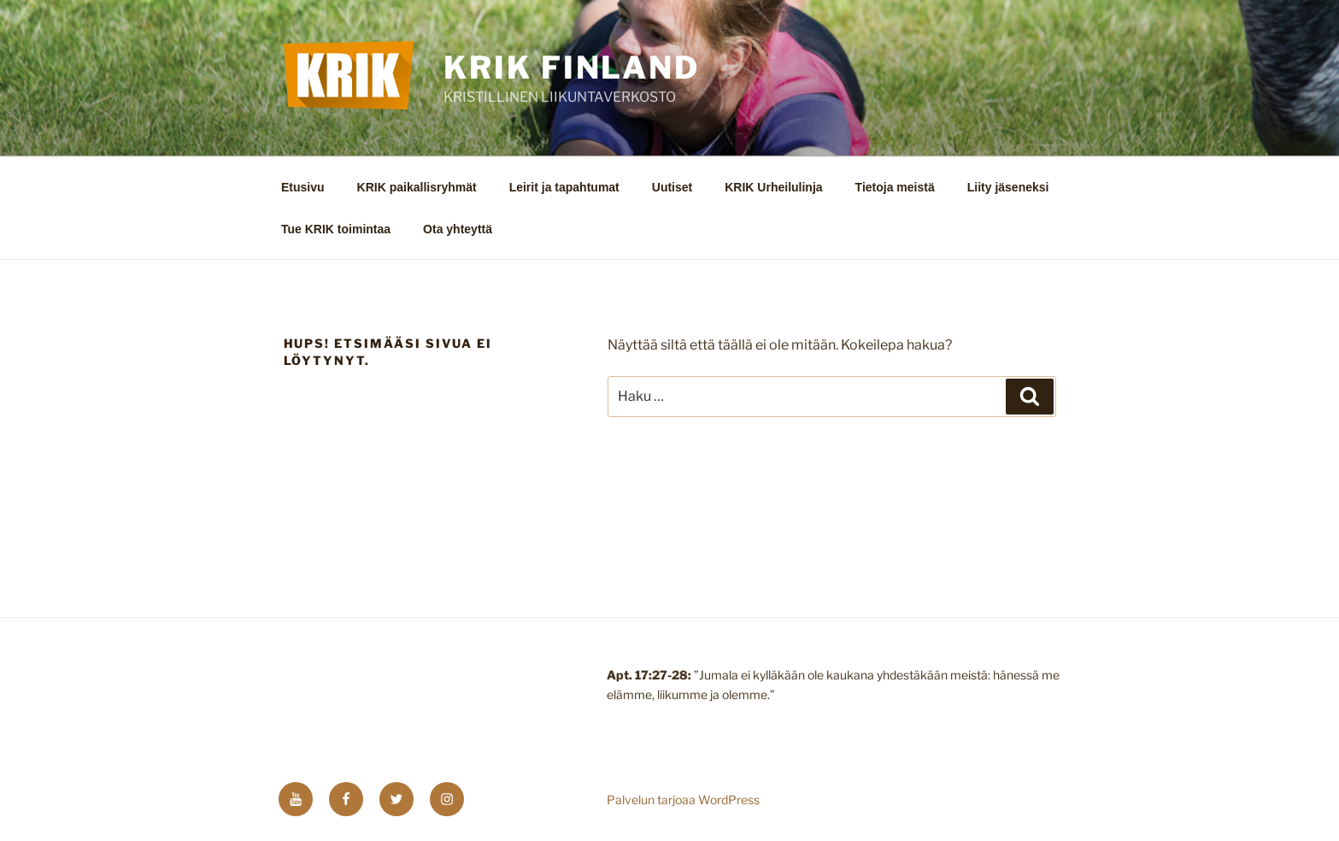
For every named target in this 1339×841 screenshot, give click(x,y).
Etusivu (303, 187)
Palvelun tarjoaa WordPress (683, 799)
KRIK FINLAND (571, 67)
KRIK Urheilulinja (773, 187)
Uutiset (672, 187)
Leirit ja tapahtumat (564, 187)
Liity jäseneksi (1008, 187)
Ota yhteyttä (457, 229)
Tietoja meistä (895, 187)
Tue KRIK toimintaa (336, 229)
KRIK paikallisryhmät (417, 187)
